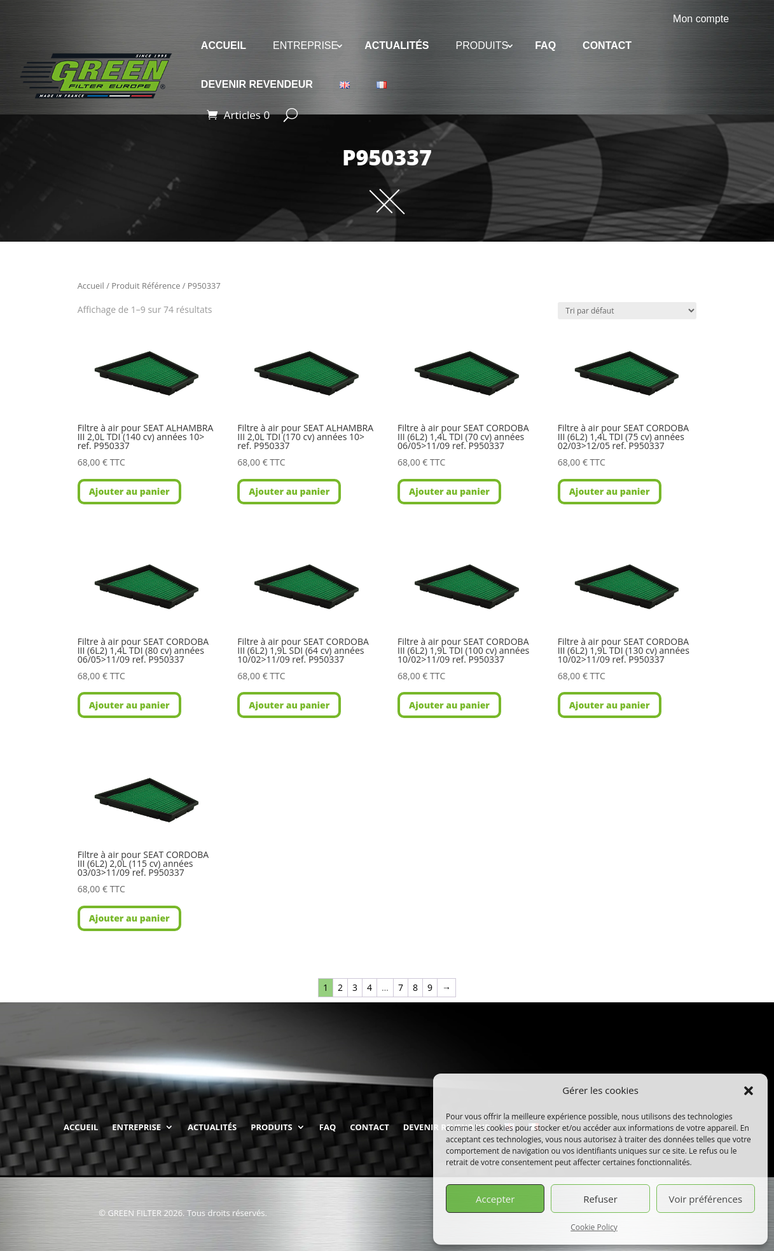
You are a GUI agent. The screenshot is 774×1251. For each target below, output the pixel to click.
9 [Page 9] (429, 987)
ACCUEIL (223, 45)
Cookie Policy (593, 1227)
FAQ (545, 45)
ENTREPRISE (305, 45)
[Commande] (627, 310)
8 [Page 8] (415, 987)
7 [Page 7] (400, 987)
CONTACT (607, 45)
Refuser (600, 1198)
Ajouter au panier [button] (129, 491)
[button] (748, 1090)
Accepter (495, 1198)
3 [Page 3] (354, 987)
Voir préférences (706, 1198)
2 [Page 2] (340, 987)
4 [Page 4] (369, 987)
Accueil (91, 285)
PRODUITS (482, 45)
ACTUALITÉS (396, 45)
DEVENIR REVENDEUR (257, 84)
